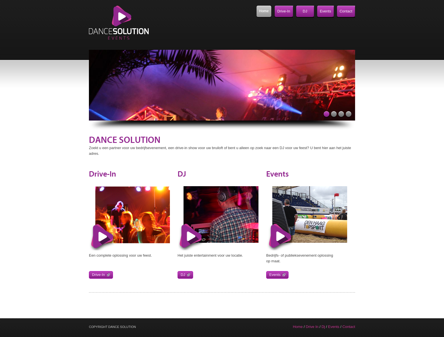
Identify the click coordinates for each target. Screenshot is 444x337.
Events (277, 274)
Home (298, 327)
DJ (185, 274)
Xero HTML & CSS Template (120, 24)
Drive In (312, 327)
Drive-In (101, 274)
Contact (348, 327)
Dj (323, 327)
